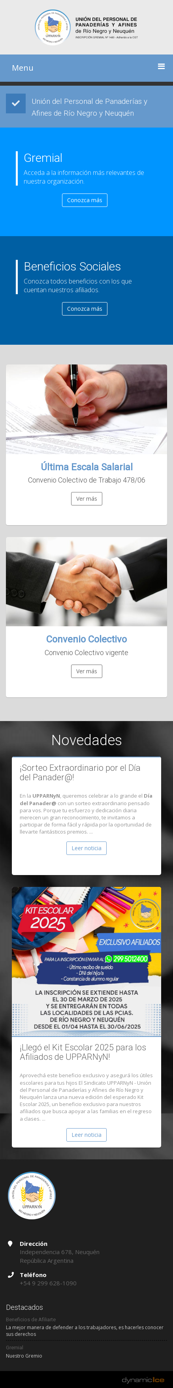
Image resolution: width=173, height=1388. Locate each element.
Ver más (86, 498)
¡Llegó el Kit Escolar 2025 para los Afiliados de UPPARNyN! (83, 1052)
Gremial (14, 1347)
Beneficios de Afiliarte (31, 1319)
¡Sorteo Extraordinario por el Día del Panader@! (80, 772)
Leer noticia (86, 848)
